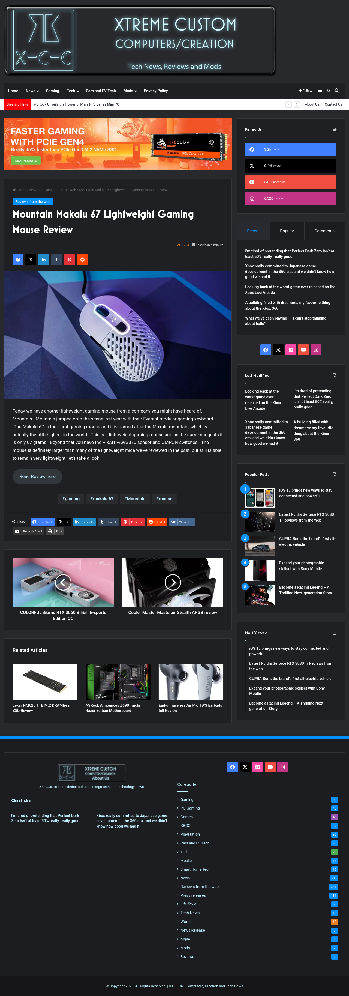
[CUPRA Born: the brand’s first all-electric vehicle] (260, 546)
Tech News (190, 913)
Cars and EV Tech (101, 91)
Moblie (186, 860)
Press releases (193, 895)
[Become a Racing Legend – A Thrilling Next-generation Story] (260, 595)
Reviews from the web (58, 190)
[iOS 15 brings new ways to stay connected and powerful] (260, 498)
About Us (312, 104)
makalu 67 (103, 498)
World (185, 921)
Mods (128, 91)
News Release (192, 930)
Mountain (136, 498)
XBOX (185, 825)
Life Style (188, 904)
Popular (287, 230)
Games (186, 817)
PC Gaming (190, 808)
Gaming (52, 91)
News (30, 91)
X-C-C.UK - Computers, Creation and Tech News (206, 986)
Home (13, 91)
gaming (72, 498)
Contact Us (333, 104)
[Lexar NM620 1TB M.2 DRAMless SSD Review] (45, 682)
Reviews (187, 956)
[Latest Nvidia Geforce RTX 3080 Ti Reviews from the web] (260, 522)
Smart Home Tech (195, 869)
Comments (325, 230)
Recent (253, 230)
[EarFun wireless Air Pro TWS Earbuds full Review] (191, 682)
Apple (185, 939)
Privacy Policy (156, 91)
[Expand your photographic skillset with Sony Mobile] (260, 570)
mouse (165, 498)
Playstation (190, 834)
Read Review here (37, 476)
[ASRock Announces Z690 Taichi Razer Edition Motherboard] (118, 682)
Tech (71, 91)
